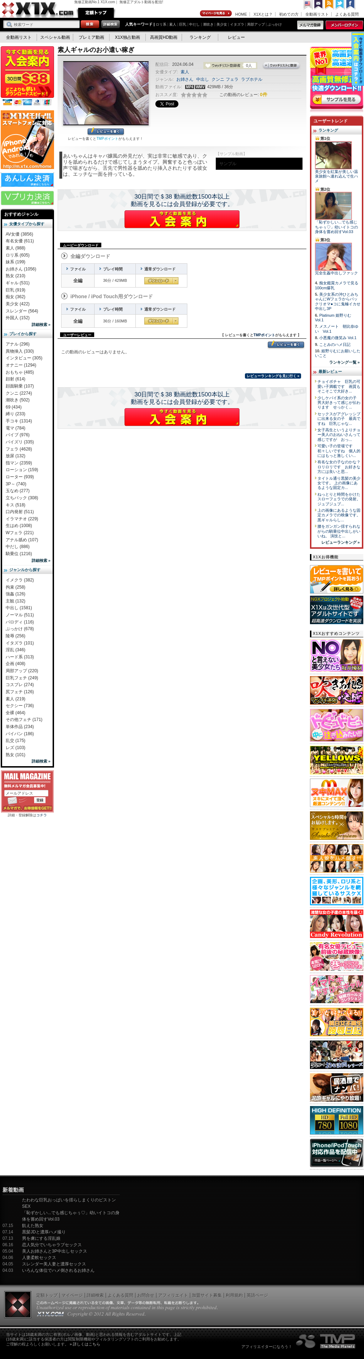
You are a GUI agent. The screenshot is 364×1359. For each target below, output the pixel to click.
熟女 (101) (15, 754)
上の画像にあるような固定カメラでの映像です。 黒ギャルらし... (338, 515)
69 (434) (14, 407)
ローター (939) (20, 476)
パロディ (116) (20, 622)
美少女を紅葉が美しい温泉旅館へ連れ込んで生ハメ (336, 176)
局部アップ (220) (22, 670)
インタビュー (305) (24, 357)
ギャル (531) (18, 282)
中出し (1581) (19, 607)
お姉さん (184, 79)
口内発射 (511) (20, 511)
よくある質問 (347, 14)
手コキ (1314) (19, 420)
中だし (194, 24)
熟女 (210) (15, 275)
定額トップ (96, 13)
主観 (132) (15, 601)
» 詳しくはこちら (85, 1344)
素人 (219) (15, 698)
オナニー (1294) (21, 365)
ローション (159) (22, 469)
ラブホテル (251, 79)
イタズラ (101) (20, 643)
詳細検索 (95, 1295)
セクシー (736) (20, 705)
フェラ (232, 79)
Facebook (351, 5)
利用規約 (234, 1295)
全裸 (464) (15, 712)
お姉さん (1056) (21, 269)
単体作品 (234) (20, 726)
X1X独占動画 (127, 37)
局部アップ (256, 24)
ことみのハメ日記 (334, 344)
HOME (241, 14)
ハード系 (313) (20, 656)
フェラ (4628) (19, 449)
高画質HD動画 (163, 37)
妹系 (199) (15, 261)
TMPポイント (107, 139)
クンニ (218, 79)
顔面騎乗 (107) (20, 386)
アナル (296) (18, 344)
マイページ (216, 13)
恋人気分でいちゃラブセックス (52, 1244)
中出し (202, 79)
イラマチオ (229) (22, 518)
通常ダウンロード (161, 280)
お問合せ (145, 1295)
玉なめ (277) (18, 490)
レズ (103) (15, 747)
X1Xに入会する (182, 219)
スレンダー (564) (22, 311)
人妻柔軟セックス (39, 1257)
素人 (172, 24)
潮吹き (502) (18, 399)
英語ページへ (308, 5)
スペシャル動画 (55, 37)
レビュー (236, 37)
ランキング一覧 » (344, 362)
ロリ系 (161, 24)
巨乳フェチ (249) (22, 677)
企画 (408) (15, 663)
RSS (329, 5)
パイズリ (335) (20, 441)
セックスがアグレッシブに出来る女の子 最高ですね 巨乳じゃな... (338, 419)
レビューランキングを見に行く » (273, 376)
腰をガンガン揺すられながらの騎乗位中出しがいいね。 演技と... (338, 531)
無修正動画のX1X (38, 10)
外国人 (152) (18, 317)
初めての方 (289, 14)
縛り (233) (15, 413)
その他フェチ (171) (24, 719)
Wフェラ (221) (20, 532)
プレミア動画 (91, 37)
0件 (263, 94)
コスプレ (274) (20, 684)
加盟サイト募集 (207, 1295)
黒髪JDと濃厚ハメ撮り (44, 1231)
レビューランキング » (340, 542)
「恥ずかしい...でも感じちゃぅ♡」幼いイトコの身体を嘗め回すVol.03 (336, 227)
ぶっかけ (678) (20, 628)
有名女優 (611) (20, 240)
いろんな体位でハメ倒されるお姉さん (58, 1270)
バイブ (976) (18, 434)
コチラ (41, 815)
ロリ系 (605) (18, 255)
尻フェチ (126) (20, 691)
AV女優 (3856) (19, 234)
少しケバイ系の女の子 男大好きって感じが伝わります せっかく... (338, 403)
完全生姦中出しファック (336, 273)
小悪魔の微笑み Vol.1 (338, 338)
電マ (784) (15, 428)
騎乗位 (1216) (19, 553)
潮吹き (208, 24)
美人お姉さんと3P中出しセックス (54, 1251)
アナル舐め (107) (22, 539)
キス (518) (15, 504)
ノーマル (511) (20, 614)
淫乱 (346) (15, 649)
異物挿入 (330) (20, 351)
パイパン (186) (20, 733)
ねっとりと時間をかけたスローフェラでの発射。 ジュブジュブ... (338, 499)
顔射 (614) (15, 378)
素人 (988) (15, 248)
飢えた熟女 (32, 1225)
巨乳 (182, 24)
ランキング (200, 37)
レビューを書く (105, 131)
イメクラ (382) (20, 580)
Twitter (340, 5)
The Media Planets (326, 1341)
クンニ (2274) (19, 393)
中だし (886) (18, 546)
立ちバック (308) (22, 497)
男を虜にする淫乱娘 (41, 1238)
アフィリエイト (173, 1295)
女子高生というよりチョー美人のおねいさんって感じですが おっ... (338, 435)
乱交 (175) (15, 740)
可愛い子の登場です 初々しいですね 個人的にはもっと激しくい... (338, 451)
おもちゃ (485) (20, 372)
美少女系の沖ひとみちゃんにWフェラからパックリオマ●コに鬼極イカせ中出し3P (337, 301)
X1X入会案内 (27, 76)
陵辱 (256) (15, 635)
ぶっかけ (275, 24)
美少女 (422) (18, 303)
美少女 (221, 24)
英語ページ (257, 1295)
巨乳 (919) (15, 290)
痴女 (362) (15, 296)
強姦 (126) (15, 593)
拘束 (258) (15, 587)
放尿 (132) (15, 455)
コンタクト (319, 5)
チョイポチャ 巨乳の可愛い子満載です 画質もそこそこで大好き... (338, 386)
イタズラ (237, 24)
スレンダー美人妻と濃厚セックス (54, 1263)
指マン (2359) (19, 462)
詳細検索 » (41, 324)
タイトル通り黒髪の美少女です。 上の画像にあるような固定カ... (338, 483)
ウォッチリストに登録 (281, 65)
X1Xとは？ (263, 14)
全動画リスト (317, 14)
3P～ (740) (16, 483)
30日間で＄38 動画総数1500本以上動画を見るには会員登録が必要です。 (182, 200)
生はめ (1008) (19, 525)
